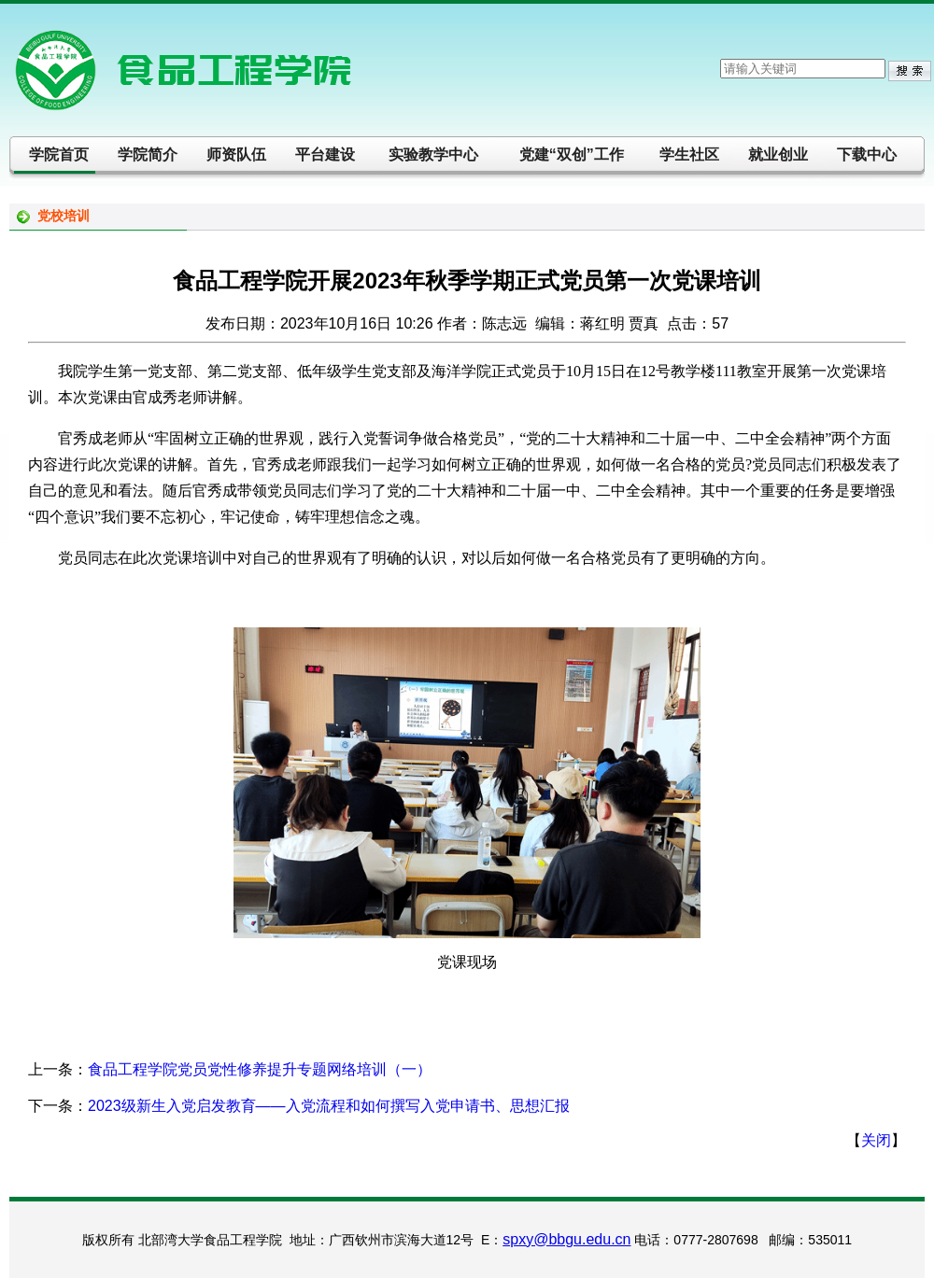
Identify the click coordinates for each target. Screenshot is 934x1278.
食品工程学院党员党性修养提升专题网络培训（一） (260, 1069)
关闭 (876, 1140)
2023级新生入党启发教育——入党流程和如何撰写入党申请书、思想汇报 (329, 1106)
